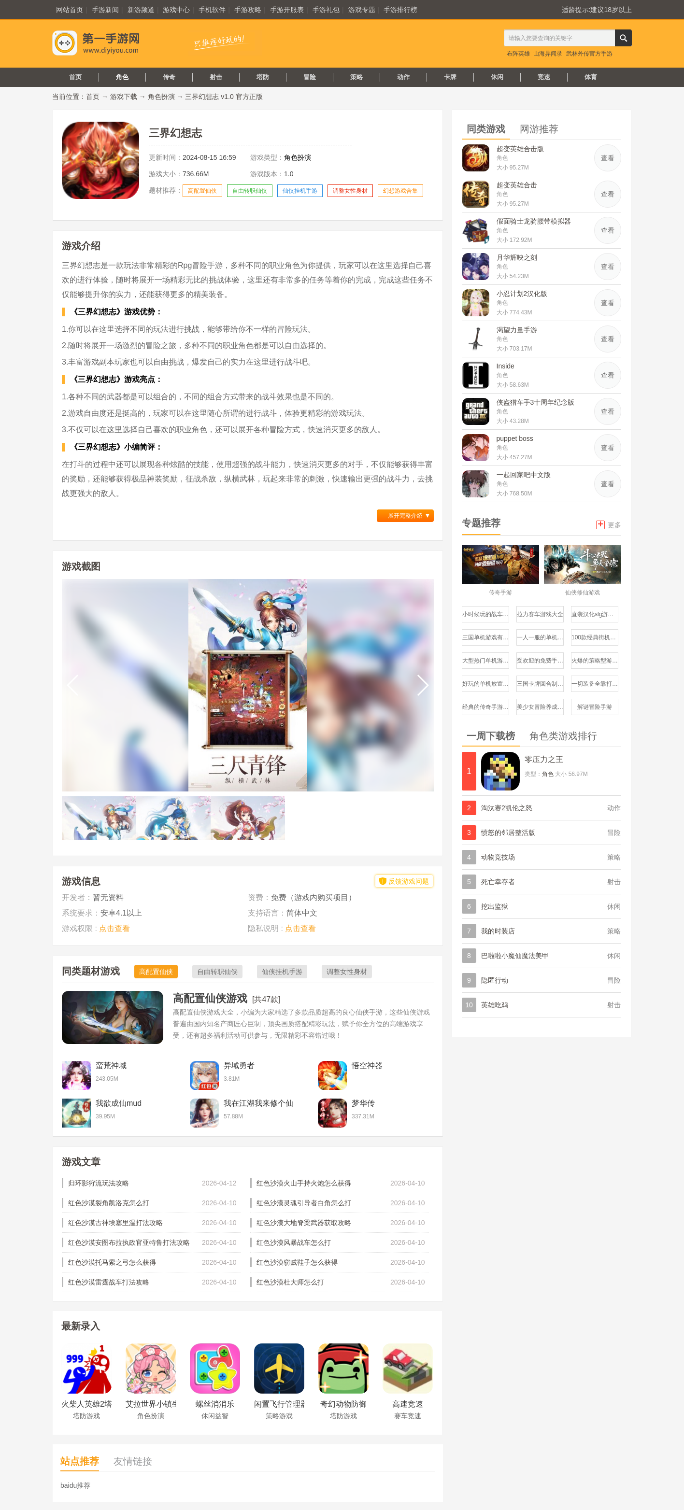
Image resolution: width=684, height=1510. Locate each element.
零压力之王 (544, 759)
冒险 (309, 77)
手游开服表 (287, 10)
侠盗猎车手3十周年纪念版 (536, 402)
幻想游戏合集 (400, 190)
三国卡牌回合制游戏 (540, 683)
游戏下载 (123, 96)
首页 (75, 77)
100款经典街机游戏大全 (594, 637)
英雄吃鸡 (494, 1005)
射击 (216, 77)
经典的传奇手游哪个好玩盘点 (485, 707)
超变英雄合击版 (520, 149)
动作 (403, 77)
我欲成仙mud (119, 1103)
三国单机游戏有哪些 (485, 637)
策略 (356, 77)
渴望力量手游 (517, 330)
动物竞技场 (498, 857)
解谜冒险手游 (594, 707)
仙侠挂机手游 (300, 190)
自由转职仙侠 (249, 190)
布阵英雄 (518, 53)
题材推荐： (166, 190)
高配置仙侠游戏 (210, 998)
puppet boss (515, 438)
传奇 (169, 77)
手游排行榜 (400, 10)
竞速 (544, 77)
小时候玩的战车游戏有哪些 (485, 614)
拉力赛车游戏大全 (540, 614)
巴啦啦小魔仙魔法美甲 (515, 956)
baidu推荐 (75, 1485)
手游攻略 (247, 10)
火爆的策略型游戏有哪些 (594, 660)
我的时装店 (498, 931)
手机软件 (212, 10)
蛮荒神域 (111, 1065)
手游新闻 (105, 10)
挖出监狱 (494, 906)
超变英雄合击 (517, 185)
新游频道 (141, 10)
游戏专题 (361, 10)
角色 (122, 77)
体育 (590, 77)
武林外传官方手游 (589, 53)
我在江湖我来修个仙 (258, 1103)
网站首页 (69, 10)
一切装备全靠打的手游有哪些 (594, 683)
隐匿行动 (494, 980)
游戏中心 (176, 10)
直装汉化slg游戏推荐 (594, 614)
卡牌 (450, 77)
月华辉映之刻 (517, 257)
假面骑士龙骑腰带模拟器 (534, 221)
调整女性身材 (350, 190)
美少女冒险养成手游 (540, 707)
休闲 (497, 77)
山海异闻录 (547, 53)
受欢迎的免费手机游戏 (540, 660)
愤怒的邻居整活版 (508, 832)
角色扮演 (161, 96)
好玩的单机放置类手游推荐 (485, 683)
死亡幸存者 (498, 882)
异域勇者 (239, 1065)
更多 (608, 524)
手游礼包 (326, 10)
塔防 (262, 77)
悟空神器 (367, 1065)
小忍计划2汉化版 (522, 293)
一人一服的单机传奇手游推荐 (540, 637)
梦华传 (363, 1103)
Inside (505, 366)
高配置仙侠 (202, 190)
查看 (607, 158)
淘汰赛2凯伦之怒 (506, 808)
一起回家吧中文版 (524, 475)
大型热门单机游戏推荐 (485, 660)
